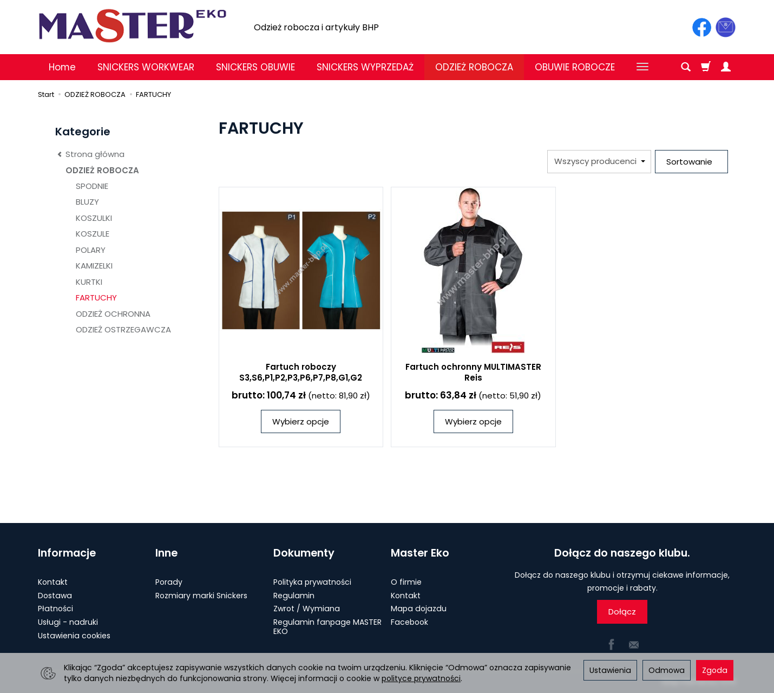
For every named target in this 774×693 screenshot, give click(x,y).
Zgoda (714, 670)
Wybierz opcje (300, 421)
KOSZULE (92, 233)
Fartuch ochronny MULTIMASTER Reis (473, 372)
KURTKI (89, 281)
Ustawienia (610, 670)
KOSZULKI (94, 218)
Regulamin (293, 595)
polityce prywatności (421, 678)
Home (62, 67)
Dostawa (55, 595)
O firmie (406, 582)
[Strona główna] (132, 25)
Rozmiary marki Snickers (201, 595)
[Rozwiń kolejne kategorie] (642, 67)
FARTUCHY (96, 297)
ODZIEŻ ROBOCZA (474, 67)
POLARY (91, 250)
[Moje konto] (726, 67)
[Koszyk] (706, 67)
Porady (168, 582)
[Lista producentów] (599, 161)
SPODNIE (92, 186)
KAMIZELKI (94, 265)
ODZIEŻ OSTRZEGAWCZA (123, 329)
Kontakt (53, 582)
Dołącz (622, 611)
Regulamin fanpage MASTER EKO (327, 627)
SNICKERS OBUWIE (255, 67)
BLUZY (87, 201)
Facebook (409, 622)
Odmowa (666, 670)
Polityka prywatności (312, 582)
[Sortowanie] (691, 161)
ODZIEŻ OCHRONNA (113, 313)
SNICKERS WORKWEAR (145, 67)
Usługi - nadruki (68, 622)
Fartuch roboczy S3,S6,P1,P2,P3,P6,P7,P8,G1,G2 (300, 372)
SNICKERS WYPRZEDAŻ (365, 67)
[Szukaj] (685, 67)
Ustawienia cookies (74, 635)
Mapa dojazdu (419, 608)
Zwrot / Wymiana (306, 608)
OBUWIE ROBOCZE (575, 67)
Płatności (55, 608)
